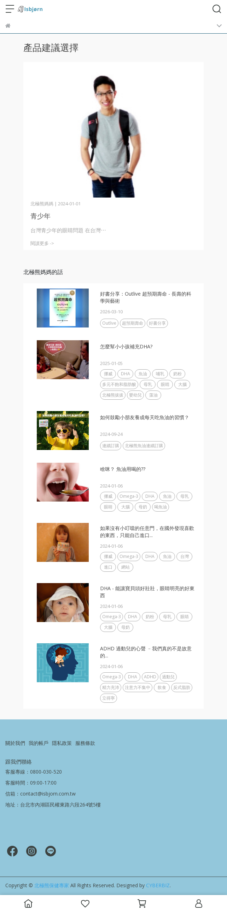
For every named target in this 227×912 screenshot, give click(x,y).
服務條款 (85, 743)
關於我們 (15, 743)
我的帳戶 (38, 743)
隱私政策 (62, 743)
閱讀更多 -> (42, 243)
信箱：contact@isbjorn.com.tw (40, 793)
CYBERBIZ (158, 885)
